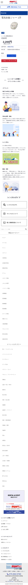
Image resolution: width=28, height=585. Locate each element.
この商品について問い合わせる (8, 60)
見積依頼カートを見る (6, 559)
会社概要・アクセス (5, 523)
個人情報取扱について (6, 556)
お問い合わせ (4, 526)
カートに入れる (11, 55)
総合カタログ (4, 539)
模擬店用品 (11, 46)
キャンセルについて (5, 553)
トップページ (4, 520)
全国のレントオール (5, 542)
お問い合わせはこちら (14, 7)
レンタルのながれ (5, 550)
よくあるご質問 (4, 529)
